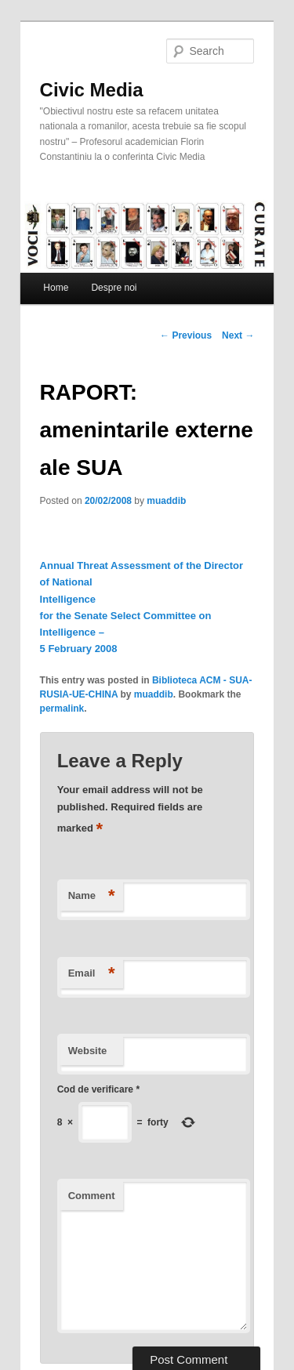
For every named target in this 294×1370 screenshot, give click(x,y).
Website (87, 1050)
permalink (62, 708)
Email (91, 973)
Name (91, 896)
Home (55, 287)
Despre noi (113, 287)
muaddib (166, 500)
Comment (91, 1195)
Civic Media (91, 89)
